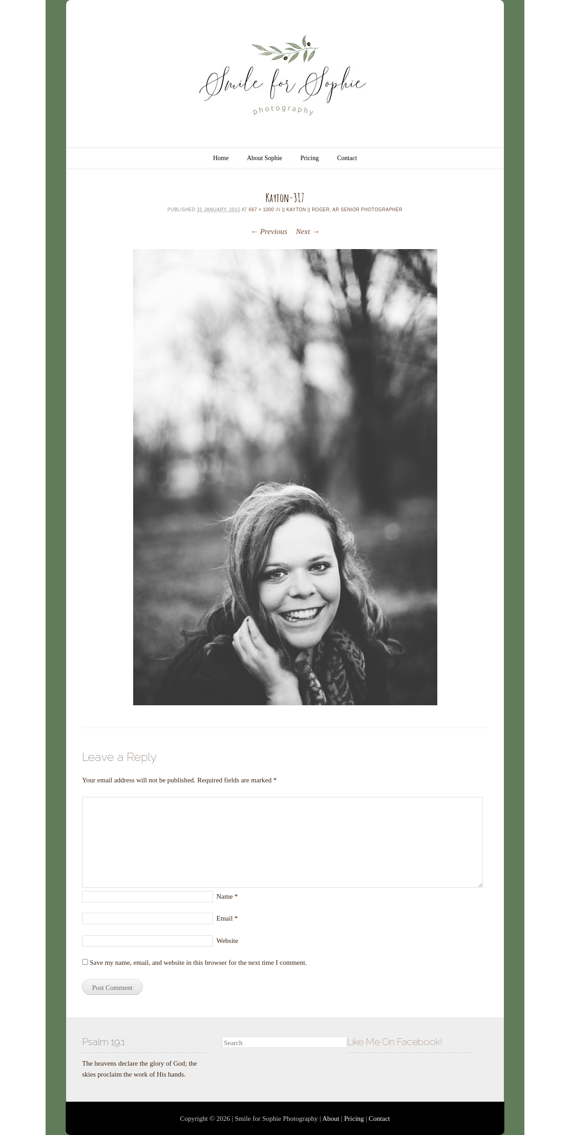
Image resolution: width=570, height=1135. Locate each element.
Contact (347, 158)
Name (227, 896)
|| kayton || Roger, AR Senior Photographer (342, 209)
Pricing (310, 158)
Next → (308, 231)
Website (227, 940)
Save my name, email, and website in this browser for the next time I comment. (198, 962)
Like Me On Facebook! (394, 1041)
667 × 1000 (261, 209)
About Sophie (264, 158)
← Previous (268, 231)
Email (227, 918)
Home (220, 158)
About (331, 1118)
